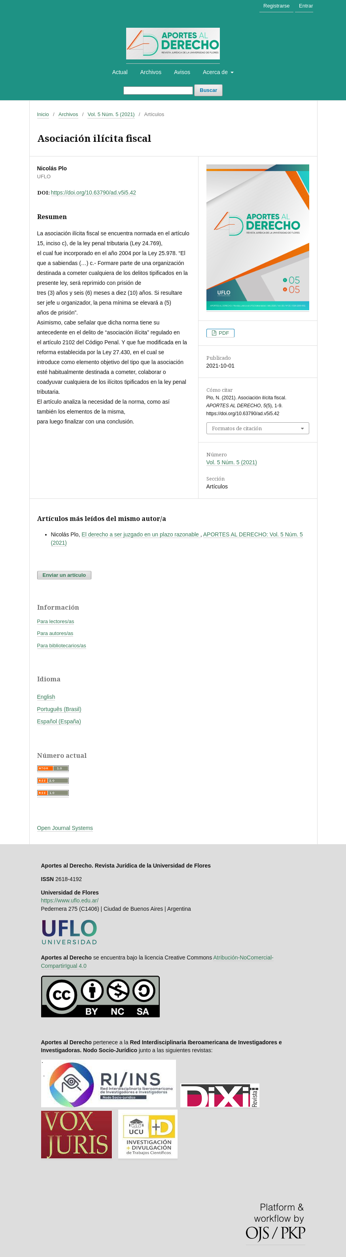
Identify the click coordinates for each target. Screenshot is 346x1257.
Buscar (208, 90)
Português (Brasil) (59, 709)
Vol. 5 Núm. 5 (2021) (110, 114)
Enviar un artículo (64, 575)
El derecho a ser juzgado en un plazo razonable (140, 534)
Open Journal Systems (65, 828)
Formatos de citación (237, 428)
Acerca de (216, 72)
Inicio (43, 114)
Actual (120, 72)
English (46, 697)
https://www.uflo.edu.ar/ (70, 900)
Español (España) (59, 721)
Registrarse (276, 6)
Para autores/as (55, 633)
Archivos (150, 72)
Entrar (306, 6)
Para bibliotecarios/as (61, 646)
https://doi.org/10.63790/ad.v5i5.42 (93, 192)
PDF (223, 333)
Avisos (182, 72)
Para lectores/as (55, 621)
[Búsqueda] (158, 90)
